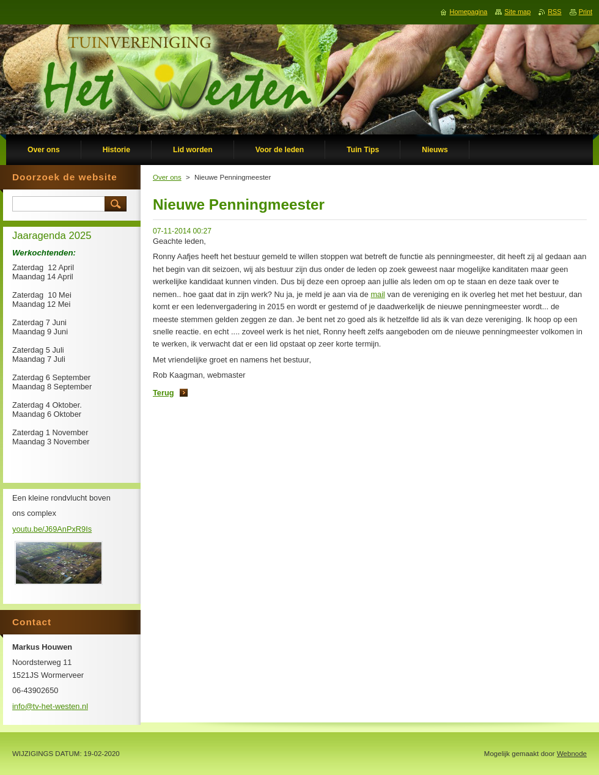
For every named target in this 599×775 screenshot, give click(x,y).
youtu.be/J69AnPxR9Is (52, 529)
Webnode (572, 753)
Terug (163, 392)
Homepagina (469, 11)
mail (377, 294)
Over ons (167, 177)
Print (585, 11)
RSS (554, 11)
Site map (517, 11)
